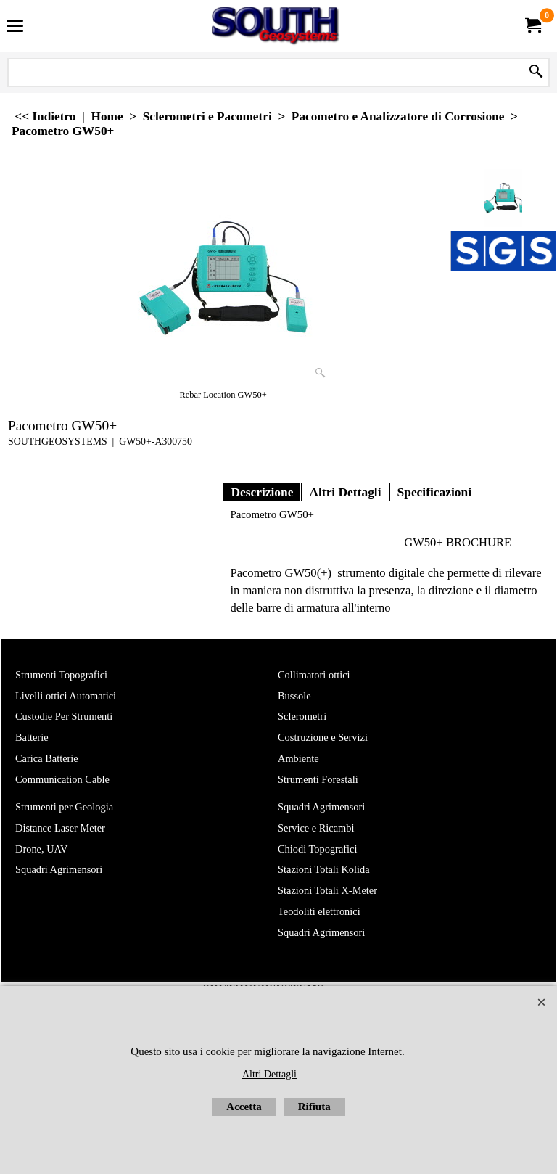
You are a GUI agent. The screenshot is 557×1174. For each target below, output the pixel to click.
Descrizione (262, 492)
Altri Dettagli (345, 492)
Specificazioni (434, 492)
